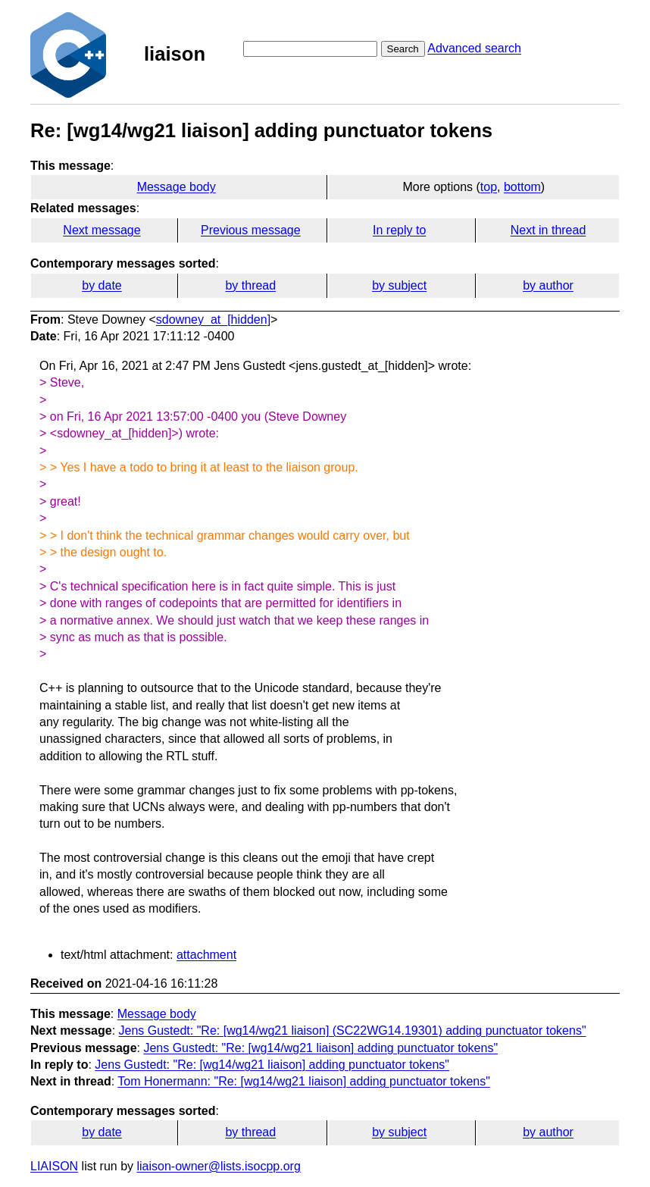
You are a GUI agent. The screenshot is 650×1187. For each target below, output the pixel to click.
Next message (101, 230)
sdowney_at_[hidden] (213, 319)
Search (403, 49)
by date (101, 285)
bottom (522, 186)
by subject (399, 285)
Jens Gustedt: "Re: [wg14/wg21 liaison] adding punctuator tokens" (320, 1047)
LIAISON (54, 1166)
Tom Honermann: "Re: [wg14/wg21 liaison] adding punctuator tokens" (303, 1081)
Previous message (251, 230)
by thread (250, 285)
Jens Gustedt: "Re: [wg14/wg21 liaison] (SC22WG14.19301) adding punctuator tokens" (352, 1030)
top (488, 186)
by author (548, 285)
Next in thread (548, 230)
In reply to (399, 230)
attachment (206, 954)
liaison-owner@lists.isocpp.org (219, 1166)
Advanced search (474, 48)
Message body (176, 186)
